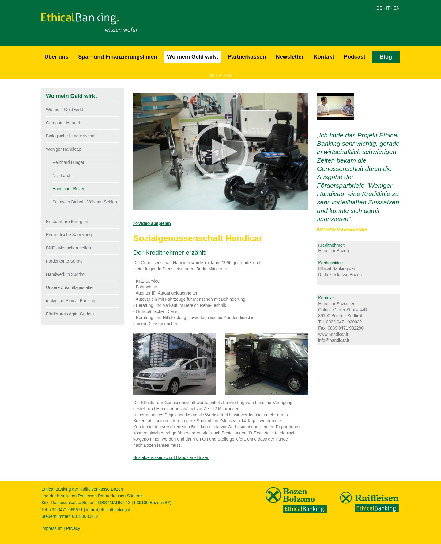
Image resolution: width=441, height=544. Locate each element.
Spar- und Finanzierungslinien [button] (117, 57)
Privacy (73, 528)
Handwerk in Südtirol (65, 274)
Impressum (51, 528)
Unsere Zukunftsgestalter (70, 287)
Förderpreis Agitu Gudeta (70, 313)
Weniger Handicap (63, 149)
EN (397, 8)
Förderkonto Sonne (64, 261)
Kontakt (324, 57)
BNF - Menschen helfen (68, 247)
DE (379, 8)
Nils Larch (61, 175)
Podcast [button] (354, 57)
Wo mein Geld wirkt (64, 109)
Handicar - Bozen (68, 188)
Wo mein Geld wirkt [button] (192, 57)
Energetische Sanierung (69, 234)
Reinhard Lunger (68, 162)
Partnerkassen (247, 57)
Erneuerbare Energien (67, 221)
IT (388, 8)
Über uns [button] (56, 57)
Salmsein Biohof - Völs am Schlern (85, 201)
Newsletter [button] (289, 57)
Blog (386, 57)
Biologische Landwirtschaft (71, 135)
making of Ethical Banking (70, 300)
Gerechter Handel (63, 122)
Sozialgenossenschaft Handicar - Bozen (171, 457)
